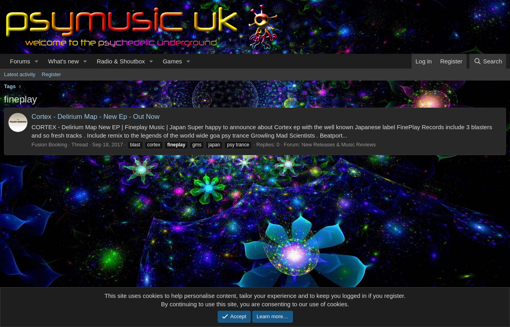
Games (172, 61)
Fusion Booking (49, 145)
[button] (36, 61)
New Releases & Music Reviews (339, 145)
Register (51, 74)
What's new (63, 61)
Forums (20, 61)
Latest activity (19, 74)
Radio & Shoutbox (121, 61)
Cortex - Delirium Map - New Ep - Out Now (95, 116)
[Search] (487, 61)
